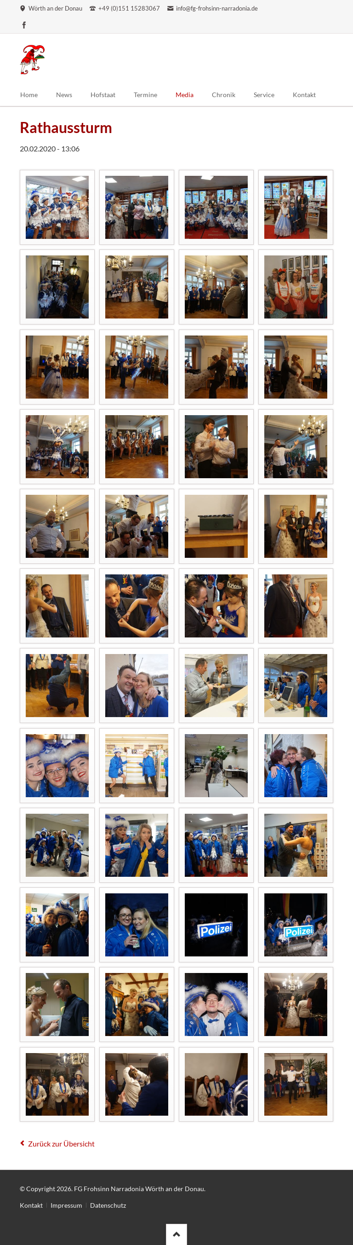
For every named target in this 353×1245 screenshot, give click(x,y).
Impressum (66, 1205)
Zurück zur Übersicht (61, 1143)
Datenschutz (108, 1205)
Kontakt (31, 1205)
